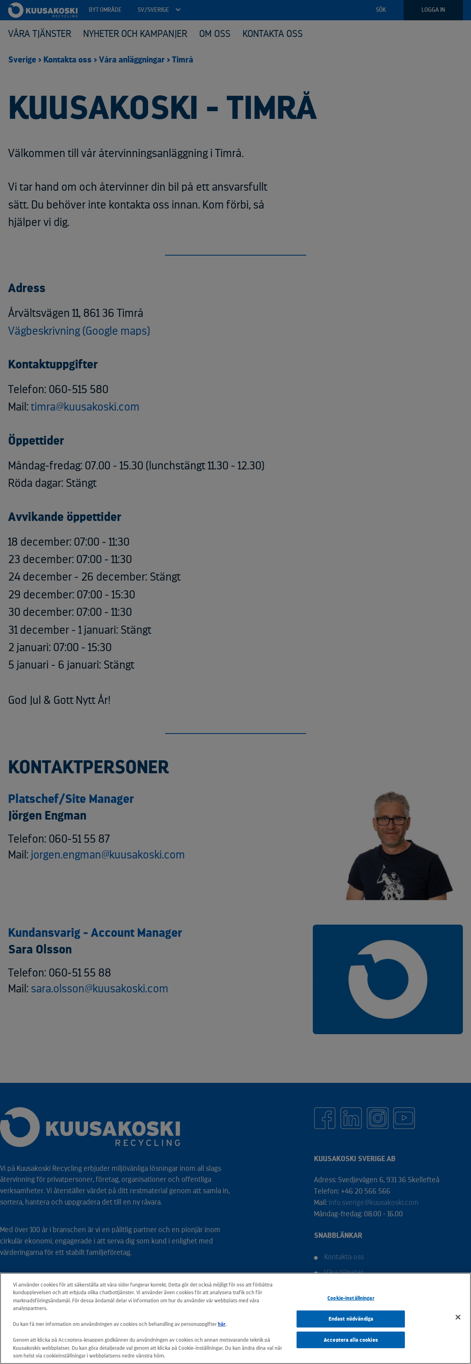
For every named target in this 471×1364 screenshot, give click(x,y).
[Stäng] (458, 1317)
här (222, 1324)
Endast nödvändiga (351, 1318)
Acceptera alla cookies (351, 1339)
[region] (235, 1318)
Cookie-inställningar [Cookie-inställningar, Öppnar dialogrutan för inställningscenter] (350, 1298)
